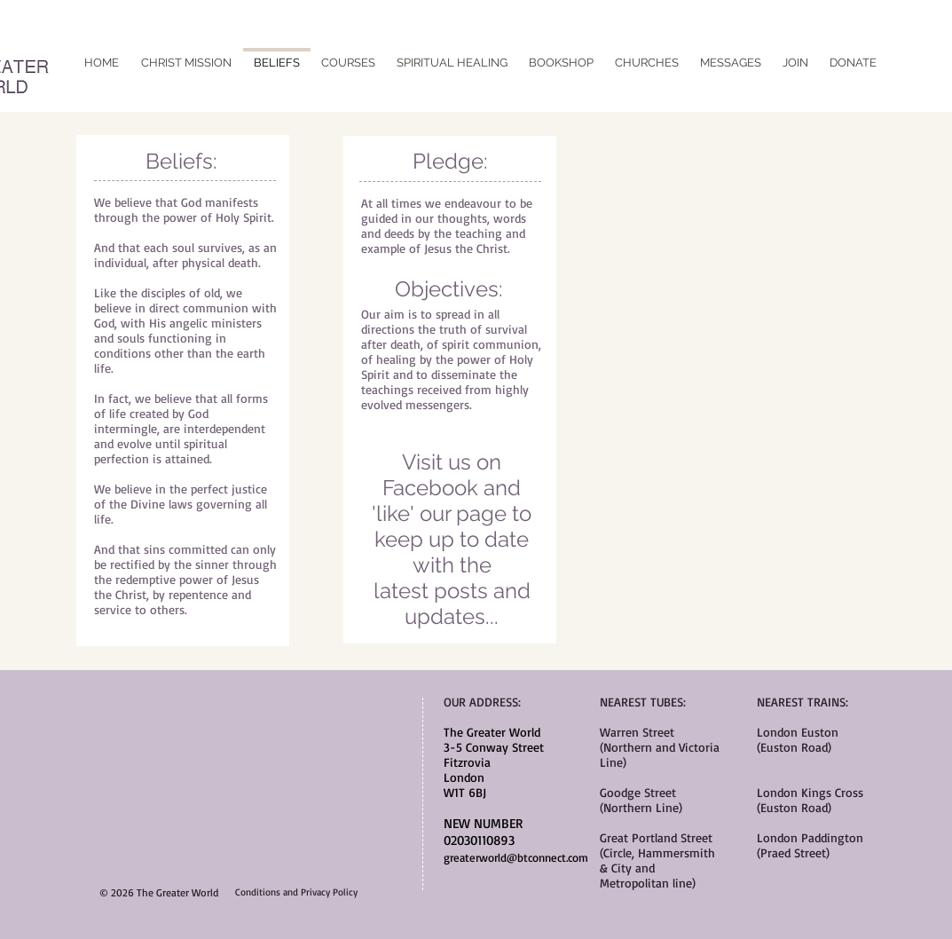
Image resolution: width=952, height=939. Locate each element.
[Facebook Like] (476, 49)
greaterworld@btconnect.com (516, 857)
